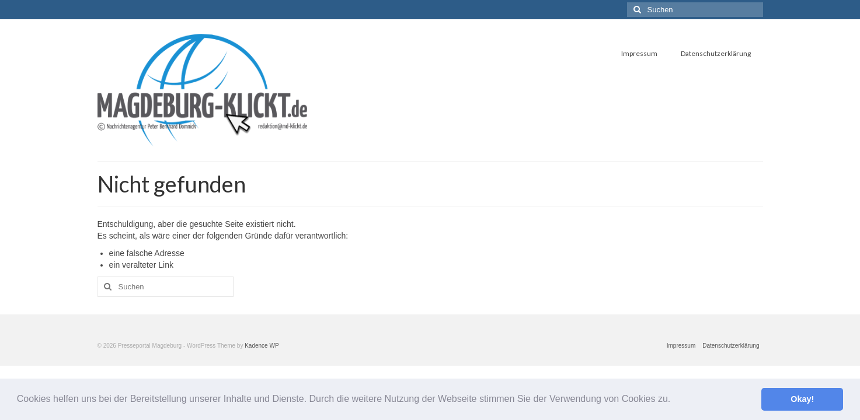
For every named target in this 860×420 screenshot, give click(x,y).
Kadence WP (261, 345)
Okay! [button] (802, 399)
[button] (675, 400)
